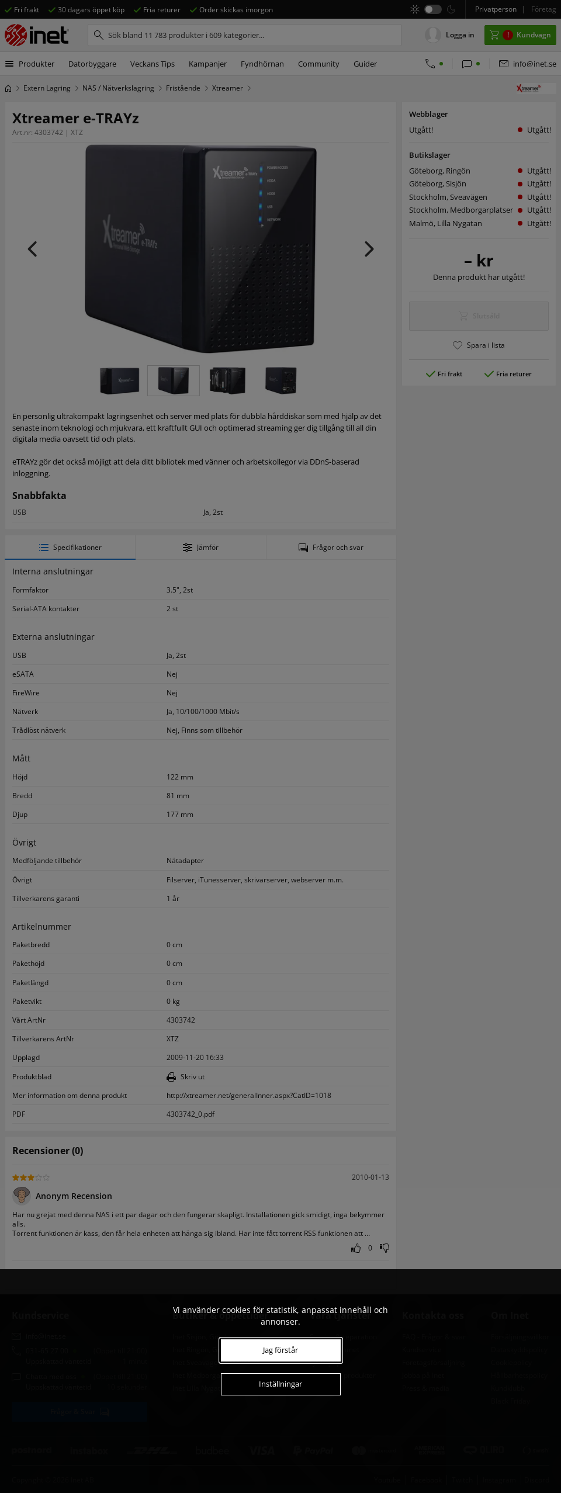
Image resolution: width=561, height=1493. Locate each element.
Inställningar (280, 1383)
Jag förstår (280, 1350)
